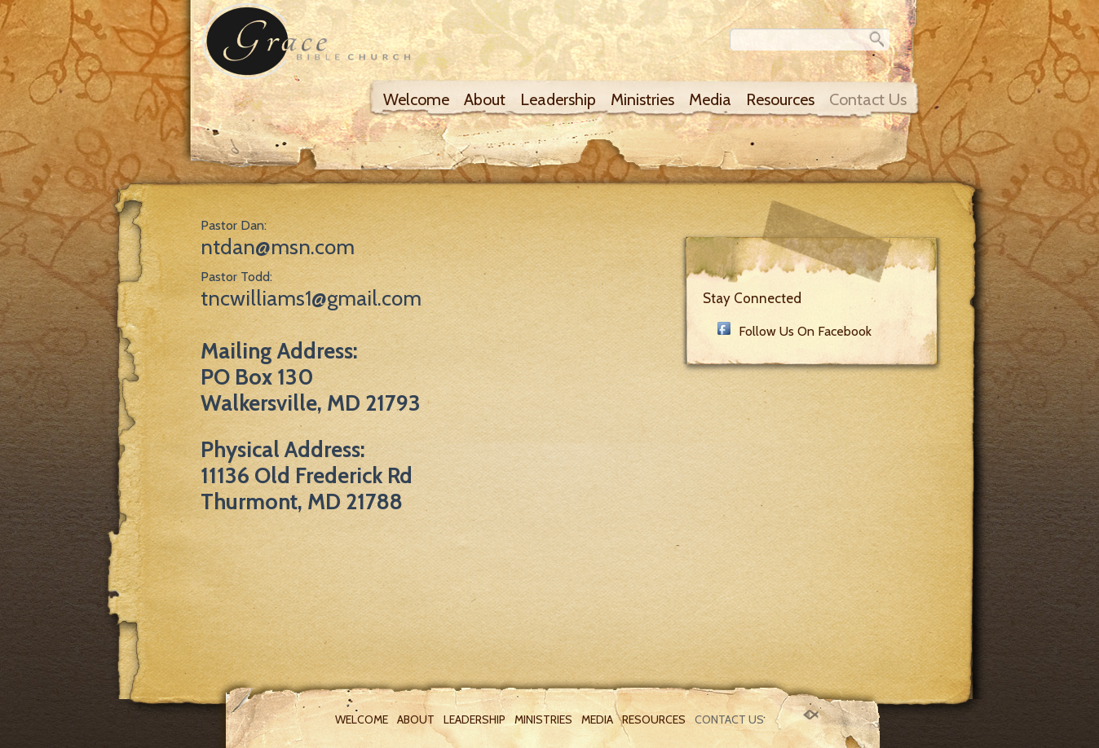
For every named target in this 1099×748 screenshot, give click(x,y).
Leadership (558, 99)
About (484, 99)
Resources (780, 99)
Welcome (416, 99)
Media (710, 99)
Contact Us (868, 99)
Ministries (642, 99)
